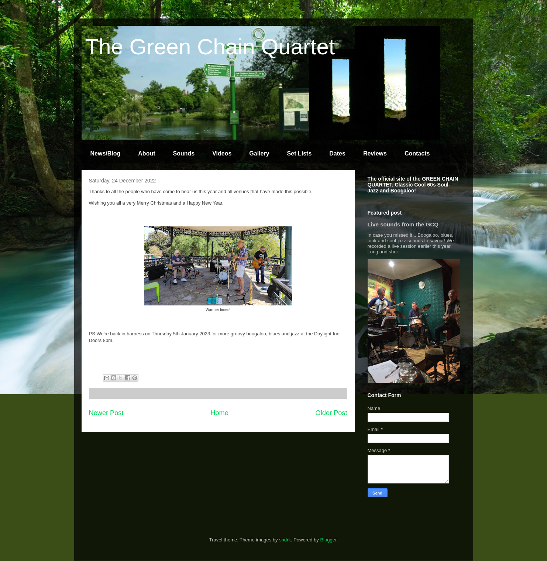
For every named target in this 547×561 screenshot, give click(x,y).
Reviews (375, 153)
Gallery (259, 153)
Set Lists (299, 153)
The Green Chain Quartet (210, 46)
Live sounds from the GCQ (403, 224)
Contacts (417, 153)
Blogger (328, 540)
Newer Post (106, 413)
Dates (337, 153)
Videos (221, 153)
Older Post (331, 413)
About (146, 153)
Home (219, 413)
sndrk (285, 540)
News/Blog (105, 153)
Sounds (184, 153)
